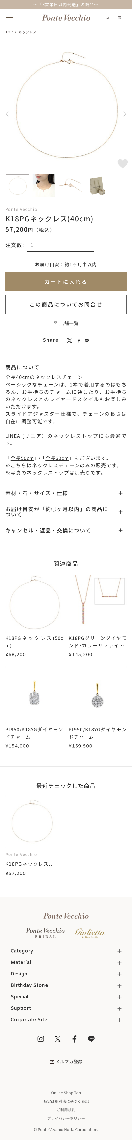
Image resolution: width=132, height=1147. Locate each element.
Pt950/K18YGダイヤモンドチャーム (34, 733)
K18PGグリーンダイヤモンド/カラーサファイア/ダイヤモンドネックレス (98, 649)
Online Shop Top (66, 1093)
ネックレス (28, 31)
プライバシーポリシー (66, 1119)
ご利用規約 (66, 1110)
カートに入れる (66, 281)
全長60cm (58, 457)
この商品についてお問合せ (66, 304)
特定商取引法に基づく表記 (66, 1102)
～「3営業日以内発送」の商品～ (66, 4)
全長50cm (23, 457)
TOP (9, 31)
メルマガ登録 (66, 1062)
